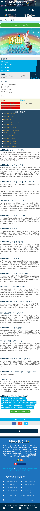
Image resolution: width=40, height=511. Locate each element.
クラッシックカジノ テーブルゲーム (29, 491)
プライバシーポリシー (21, 468)
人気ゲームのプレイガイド (12, 490)
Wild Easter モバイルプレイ (10, 141)
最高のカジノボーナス (30, 481)
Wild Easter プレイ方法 (9, 133)
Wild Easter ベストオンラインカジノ (12, 113)
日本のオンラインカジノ (12, 487)
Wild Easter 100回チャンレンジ (11, 138)
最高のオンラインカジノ (12, 481)
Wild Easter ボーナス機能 (9, 144)
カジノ (9, 449)
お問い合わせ (30, 500)
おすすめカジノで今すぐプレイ (20, 25)
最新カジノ (12, 484)
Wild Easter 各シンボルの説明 (11, 130)
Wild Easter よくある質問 (9, 146)
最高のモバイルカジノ (30, 484)
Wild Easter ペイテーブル (9, 127)
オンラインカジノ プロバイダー (29, 496)
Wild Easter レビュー (8, 124)
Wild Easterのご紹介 (8, 116)
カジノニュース (29, 487)
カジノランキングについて (12, 500)
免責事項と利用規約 (8, 468)
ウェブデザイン (26, 470)
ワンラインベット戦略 (9, 135)
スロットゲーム (12, 495)
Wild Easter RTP (7, 119)
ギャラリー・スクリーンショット (11, 122)
